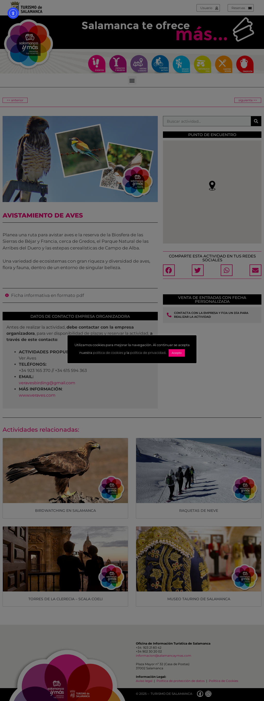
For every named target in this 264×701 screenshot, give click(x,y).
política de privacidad (148, 352)
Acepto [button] (177, 353)
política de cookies (108, 352)
